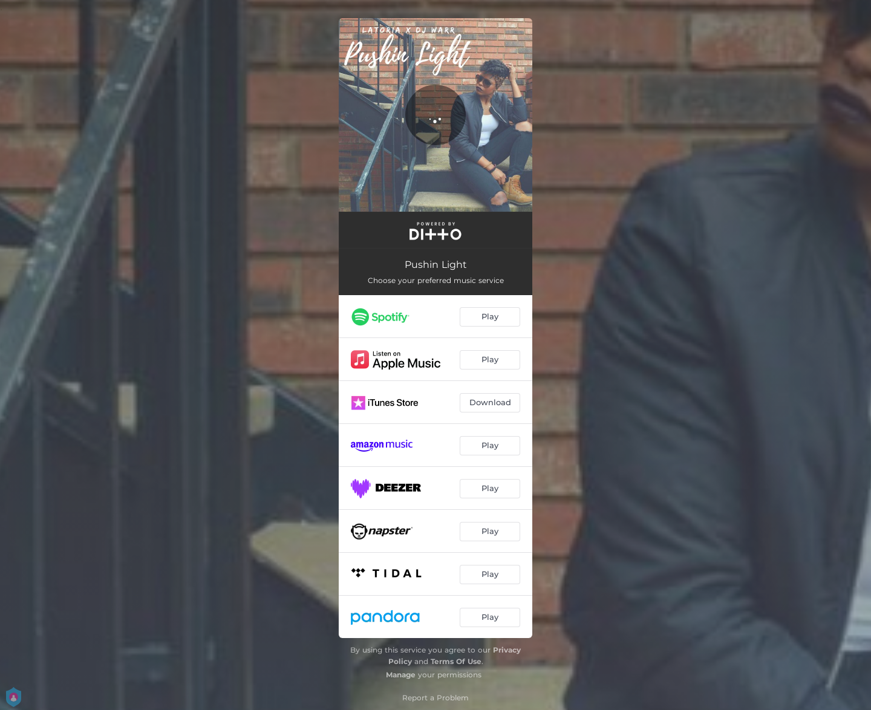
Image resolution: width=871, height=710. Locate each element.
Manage (401, 674)
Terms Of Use (456, 661)
